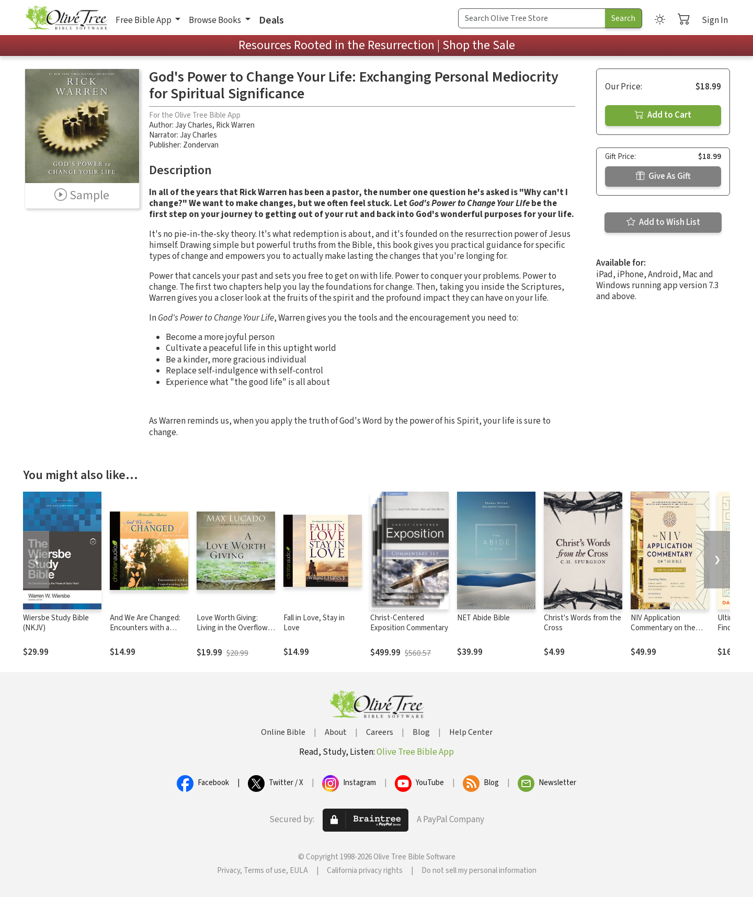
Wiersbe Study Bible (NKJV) (56, 622)
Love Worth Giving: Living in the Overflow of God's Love (232, 627)
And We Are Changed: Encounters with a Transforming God (145, 627)
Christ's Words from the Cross (582, 622)
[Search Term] (532, 18)
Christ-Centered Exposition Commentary (409, 622)
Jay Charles (193, 125)
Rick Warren (235, 125)
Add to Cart (663, 115)
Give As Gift (663, 176)
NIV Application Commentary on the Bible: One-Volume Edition (663, 632)
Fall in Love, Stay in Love (314, 622)
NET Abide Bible (483, 617)
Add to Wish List (663, 222)
